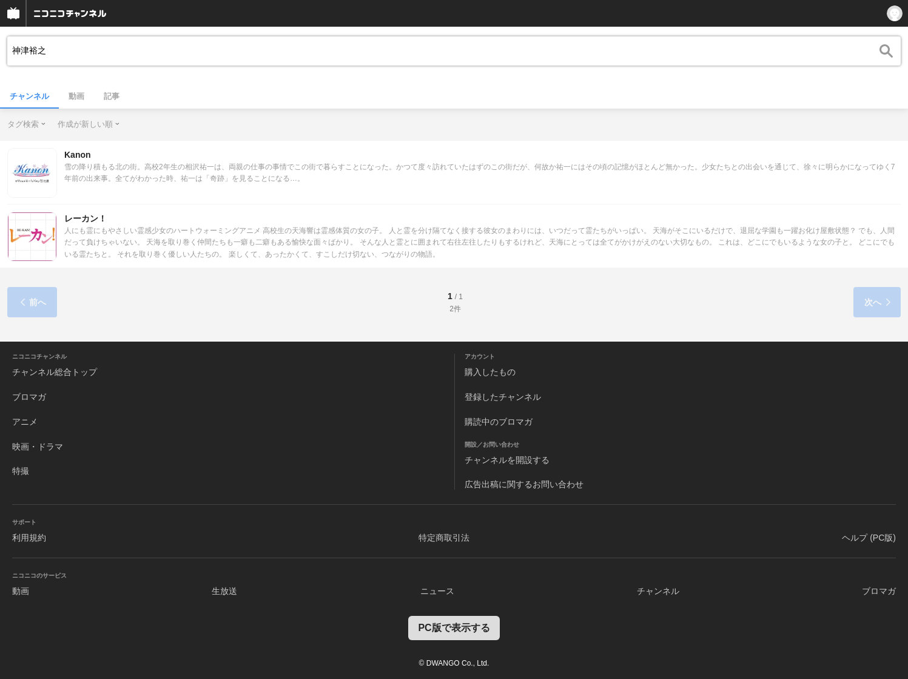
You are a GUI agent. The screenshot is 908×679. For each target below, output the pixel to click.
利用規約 (29, 537)
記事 (111, 96)
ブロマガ (29, 397)
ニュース (437, 591)
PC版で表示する (453, 628)
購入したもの (490, 372)
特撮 (20, 471)
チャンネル (29, 96)
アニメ (25, 422)
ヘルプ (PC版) (869, 537)
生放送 (224, 591)
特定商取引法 (444, 537)
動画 (76, 96)
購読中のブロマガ (499, 422)
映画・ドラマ (37, 446)
